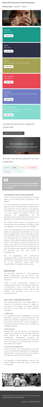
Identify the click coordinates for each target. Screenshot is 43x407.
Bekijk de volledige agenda (14, 133)
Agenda (24, 6)
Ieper (14, 167)
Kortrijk (6, 167)
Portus (22, 167)
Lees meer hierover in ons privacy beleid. (13, 397)
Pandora (7, 171)
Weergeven (21, 34)
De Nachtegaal (18, 171)
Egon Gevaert (35, 402)
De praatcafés (7, 6)
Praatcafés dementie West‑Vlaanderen (18, 3)
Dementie (16, 6)
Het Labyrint (32, 167)
